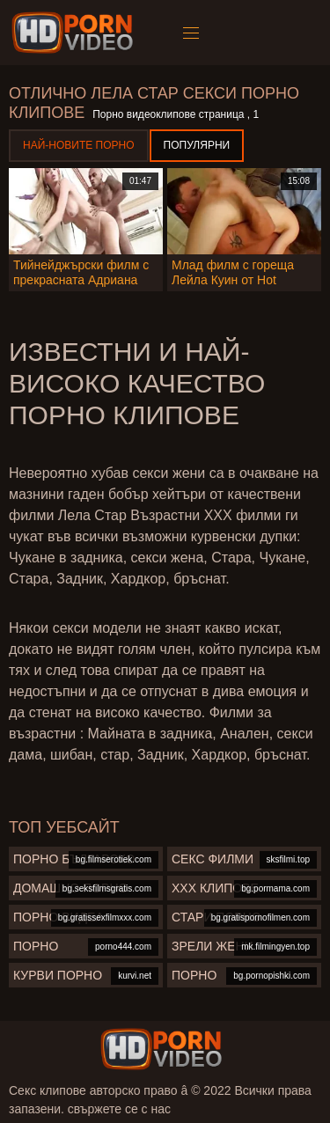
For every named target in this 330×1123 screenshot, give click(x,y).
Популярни (197, 145)
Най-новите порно (79, 145)
